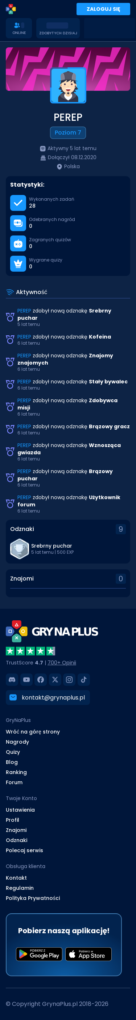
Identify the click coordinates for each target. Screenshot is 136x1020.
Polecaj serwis (24, 850)
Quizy (13, 751)
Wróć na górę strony (33, 731)
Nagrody (17, 741)
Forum (14, 782)
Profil (12, 819)
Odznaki (16, 839)
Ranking (16, 771)
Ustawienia (20, 809)
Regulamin (20, 887)
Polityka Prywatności (33, 897)
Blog (12, 761)
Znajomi (16, 829)
